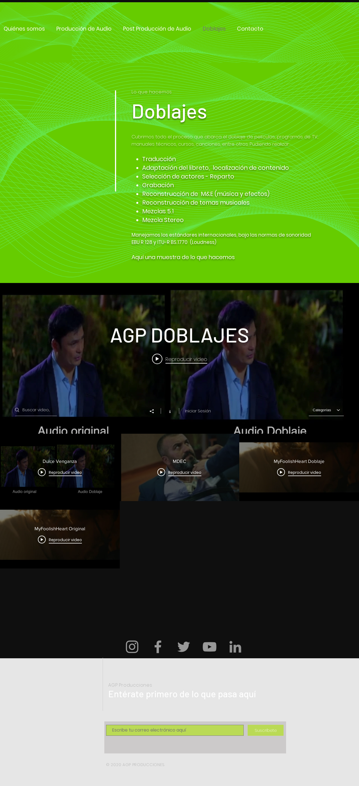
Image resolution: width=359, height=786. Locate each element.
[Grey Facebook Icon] (157, 646)
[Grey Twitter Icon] (183, 646)
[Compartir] (154, 411)
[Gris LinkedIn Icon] (235, 646)
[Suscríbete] (266, 730)
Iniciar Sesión (198, 411)
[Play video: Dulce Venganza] (179, 359)
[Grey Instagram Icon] (132, 646)
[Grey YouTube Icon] (209, 646)
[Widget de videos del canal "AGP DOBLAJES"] (179, 459)
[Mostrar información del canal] (170, 411)
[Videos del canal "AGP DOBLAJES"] (179, 535)
